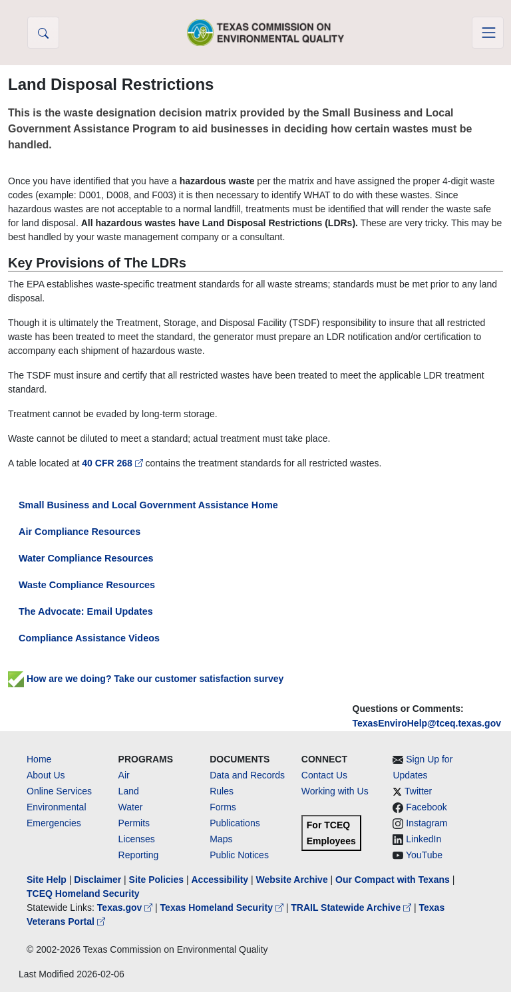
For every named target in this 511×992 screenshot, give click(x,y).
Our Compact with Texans (392, 879)
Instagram (426, 823)
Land (128, 791)
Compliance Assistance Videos (89, 638)
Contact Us (324, 775)
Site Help (47, 879)
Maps (221, 839)
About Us (46, 775)
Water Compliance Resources (86, 558)
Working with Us (335, 791)
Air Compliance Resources (79, 531)
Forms (223, 807)
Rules (222, 791)
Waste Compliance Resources (87, 584)
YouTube (424, 855)
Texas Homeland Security (223, 907)
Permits (134, 823)
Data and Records (247, 775)
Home (39, 759)
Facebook (426, 807)
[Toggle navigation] (488, 33)
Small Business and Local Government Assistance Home (148, 505)
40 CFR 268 (113, 463)
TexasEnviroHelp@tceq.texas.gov (427, 723)
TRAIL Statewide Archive (352, 907)
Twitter (418, 791)
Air (124, 775)
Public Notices (239, 855)
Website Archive (292, 879)
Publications (235, 823)
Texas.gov (126, 907)
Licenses (136, 839)
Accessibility (221, 879)
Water (130, 807)
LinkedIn (423, 839)
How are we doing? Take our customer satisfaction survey (145, 678)
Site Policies (156, 879)
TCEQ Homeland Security (83, 893)
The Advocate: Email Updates (86, 611)
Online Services (59, 791)
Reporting (138, 855)
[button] (43, 33)
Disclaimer (97, 879)
